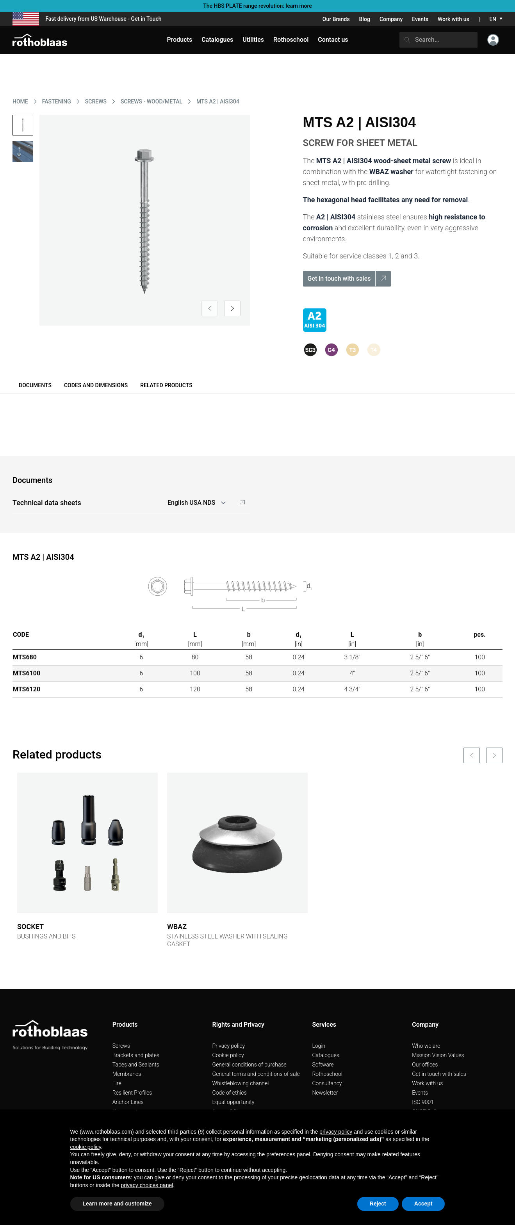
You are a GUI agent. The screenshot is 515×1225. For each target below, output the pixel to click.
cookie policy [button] (85, 1147)
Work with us (453, 19)
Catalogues (325, 1055)
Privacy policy (228, 1046)
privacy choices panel (147, 1185)
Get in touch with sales (439, 1074)
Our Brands (336, 19)
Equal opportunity (233, 1102)
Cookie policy (228, 1055)
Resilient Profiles (132, 1093)
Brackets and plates (135, 1055)
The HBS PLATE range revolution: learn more (257, 6)
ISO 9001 (423, 1102)
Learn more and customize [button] (117, 1203)
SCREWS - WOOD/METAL (151, 101)
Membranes (126, 1074)
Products (179, 39)
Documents (35, 385)
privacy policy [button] (335, 1132)
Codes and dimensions (96, 385)
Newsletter (325, 1093)
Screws (121, 1046)
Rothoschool (327, 1074)
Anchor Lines (128, 1102)
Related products (166, 385)
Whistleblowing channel (240, 1083)
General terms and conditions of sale (256, 1074)
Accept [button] (423, 1203)
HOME (20, 101)
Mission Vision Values (438, 1055)
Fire (116, 1083)
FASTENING (56, 101)
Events (420, 19)
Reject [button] (378, 1203)
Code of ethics (229, 1093)
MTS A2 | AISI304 (217, 101)
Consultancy (327, 1083)
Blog (364, 19)
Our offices (425, 1064)
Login (318, 1046)
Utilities (253, 39)
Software (322, 1064)
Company (391, 19)
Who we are (426, 1046)
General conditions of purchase (249, 1064)
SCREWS (96, 101)
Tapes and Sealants (135, 1064)
